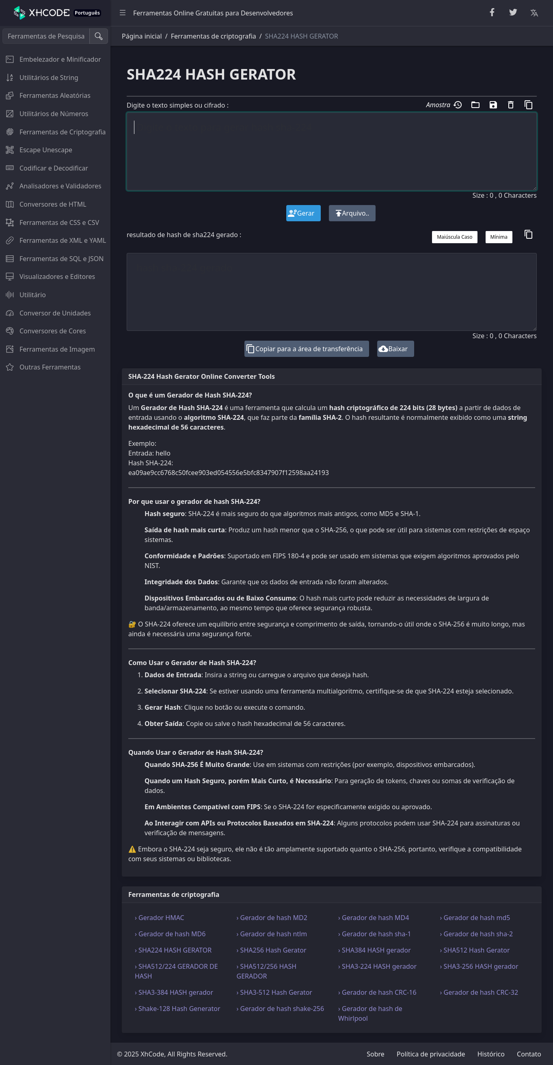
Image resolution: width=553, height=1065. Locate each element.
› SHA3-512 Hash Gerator (274, 992)
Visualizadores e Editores (47, 276)
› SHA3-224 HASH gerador (377, 966)
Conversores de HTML (43, 204)
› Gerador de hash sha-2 (476, 933)
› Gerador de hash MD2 (272, 917)
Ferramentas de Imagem (47, 349)
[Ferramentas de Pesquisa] (46, 36)
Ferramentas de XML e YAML (53, 240)
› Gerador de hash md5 (475, 917)
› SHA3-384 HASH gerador (174, 992)
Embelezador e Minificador (50, 59)
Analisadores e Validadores (51, 185)
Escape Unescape (36, 149)
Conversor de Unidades (45, 313)
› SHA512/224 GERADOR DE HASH (176, 971)
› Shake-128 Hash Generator (177, 1008)
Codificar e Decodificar (44, 168)
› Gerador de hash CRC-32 (479, 992)
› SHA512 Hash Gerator (475, 950)
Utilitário (23, 294)
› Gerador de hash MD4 (373, 917)
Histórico (491, 1054)
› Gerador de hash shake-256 (280, 1008)
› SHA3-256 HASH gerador (479, 966)
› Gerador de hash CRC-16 (377, 992)
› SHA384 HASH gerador (374, 950)
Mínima (499, 236)
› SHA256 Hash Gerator (272, 950)
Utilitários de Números (44, 113)
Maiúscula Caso (454, 236)
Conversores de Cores (43, 330)
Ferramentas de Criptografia (53, 131)
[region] (55, 545)
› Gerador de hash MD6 (170, 933)
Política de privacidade (431, 1054)
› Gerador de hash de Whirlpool (370, 1013)
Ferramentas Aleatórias (45, 95)
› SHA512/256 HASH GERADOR (267, 971)
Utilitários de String (39, 77)
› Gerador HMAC (159, 917)
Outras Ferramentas (40, 367)
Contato (529, 1054)
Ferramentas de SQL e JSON (52, 258)
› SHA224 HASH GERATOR (173, 950)
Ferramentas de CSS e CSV (49, 222)
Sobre (376, 1054)
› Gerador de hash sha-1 (374, 933)
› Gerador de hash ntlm (272, 933)
